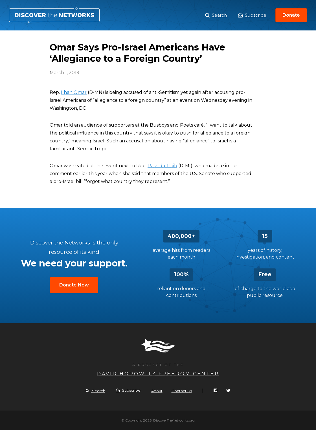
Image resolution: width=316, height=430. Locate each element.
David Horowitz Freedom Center (158, 373)
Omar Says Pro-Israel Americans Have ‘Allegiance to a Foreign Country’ (54, 15)
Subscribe (252, 15)
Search (216, 15)
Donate (291, 15)
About (157, 391)
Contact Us (182, 391)
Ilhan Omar (74, 92)
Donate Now (74, 285)
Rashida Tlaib (162, 165)
